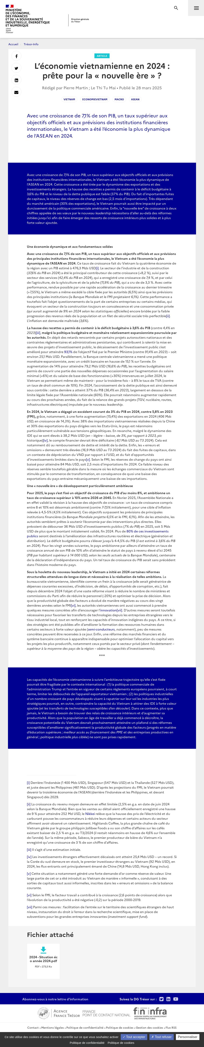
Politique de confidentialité (84, 1027)
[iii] (38, 332)
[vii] (119, 610)
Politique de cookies (119, 1027)
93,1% (68, 351)
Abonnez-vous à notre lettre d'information (55, 999)
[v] (88, 459)
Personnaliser (187, 1037)
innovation (108, 610)
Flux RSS (171, 1027)
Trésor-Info (31, 44)
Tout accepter (134, 1037)
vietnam (69, 99)
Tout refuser (161, 1037)
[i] (97, 268)
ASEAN (135, 99)
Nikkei (90, 813)
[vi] (73, 605)
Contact (33, 1027)
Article (102, 55)
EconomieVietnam (94, 99)
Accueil (13, 44)
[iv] (45, 440)
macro (119, 99)
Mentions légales (52, 1027)
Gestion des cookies (149, 1027)
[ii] (168, 316)
